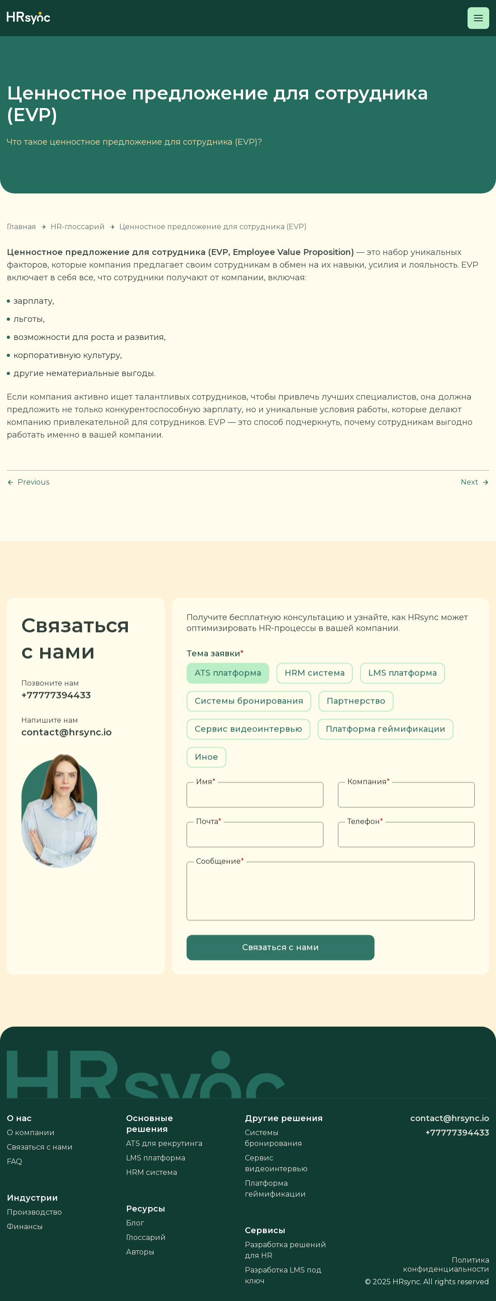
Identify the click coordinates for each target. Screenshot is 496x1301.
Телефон (365, 849)
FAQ (14, 1161)
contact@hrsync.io (66, 760)
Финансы (25, 1226)
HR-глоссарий (78, 226)
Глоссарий (146, 1237)
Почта (208, 849)
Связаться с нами (40, 1147)
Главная (21, 226)
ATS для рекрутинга (164, 1143)
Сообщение (220, 889)
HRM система (151, 1172)
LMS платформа (155, 1158)
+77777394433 (56, 723)
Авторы (140, 1252)
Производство (34, 1212)
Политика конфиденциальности (446, 1264)
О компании (31, 1132)
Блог (135, 1223)
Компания (368, 810)
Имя (205, 810)
